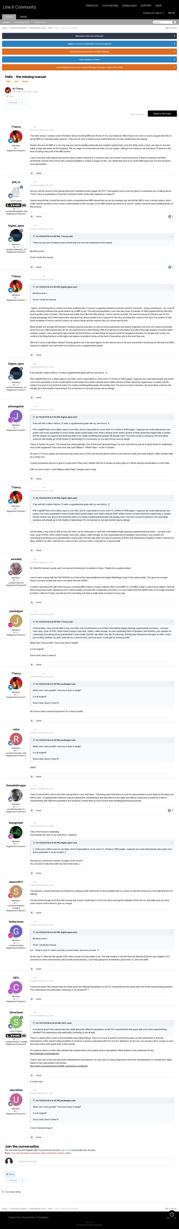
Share (10, 96)
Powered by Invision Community (89, 1225)
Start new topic (138, 114)
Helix (35, 91)
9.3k (16, 209)
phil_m (16, 182)
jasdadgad (16, 611)
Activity (23, 17)
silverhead (16, 1012)
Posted (42, 130)
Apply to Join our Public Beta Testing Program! (89, 44)
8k (16, 750)
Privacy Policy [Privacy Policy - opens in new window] (28, 1217)
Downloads (129, 5)
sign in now (66, 1150)
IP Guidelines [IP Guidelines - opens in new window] (43, 1217)
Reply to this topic (162, 113)
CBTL (16, 977)
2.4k (16, 247)
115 (16, 903)
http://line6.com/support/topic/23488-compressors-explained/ (59, 1066)
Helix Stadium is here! (89, 59)
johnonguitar (16, 406)
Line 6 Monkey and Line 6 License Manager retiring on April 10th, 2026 (89, 67)
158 (16, 632)
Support (146, 5)
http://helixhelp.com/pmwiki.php (44, 1053)
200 (16, 943)
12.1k (16, 1039)
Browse (9, 17)
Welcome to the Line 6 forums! (89, 36)
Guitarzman (16, 921)
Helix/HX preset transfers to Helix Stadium (89, 51)
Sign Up (171, 13)
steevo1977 (16, 881)
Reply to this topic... (28, 1161)
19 (16, 148)
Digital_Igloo (16, 225)
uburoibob (16, 1090)
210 (16, 427)
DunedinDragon (16, 785)
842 (16, 844)
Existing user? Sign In (153, 13)
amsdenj (16, 559)
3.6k (16, 806)
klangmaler (16, 822)
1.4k (16, 580)
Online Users (40, 22)
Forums (6, 22)
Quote (38, 173)
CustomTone (110, 5)
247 (16, 999)
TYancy (19, 88)
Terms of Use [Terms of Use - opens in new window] (14, 1217)
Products (92, 5)
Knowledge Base (22, 22)
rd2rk (16, 729)
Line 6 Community (19, 7)
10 (16, 1111)
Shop (158, 5)
